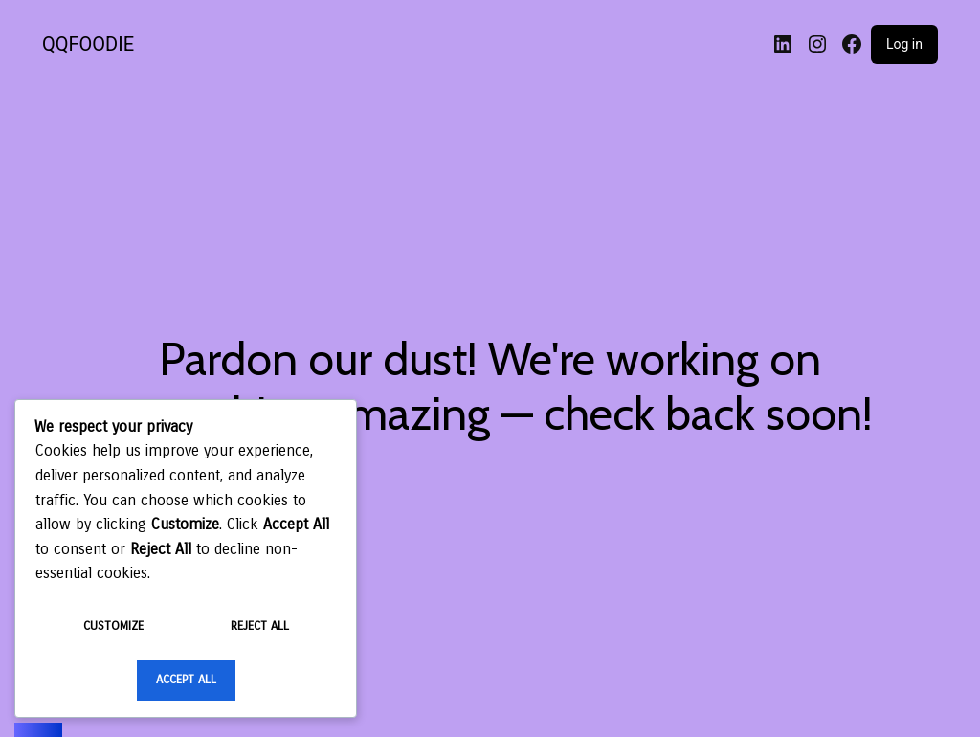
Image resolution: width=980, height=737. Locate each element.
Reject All (260, 626)
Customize (113, 626)
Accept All (186, 679)
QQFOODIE (88, 44)
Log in (904, 44)
